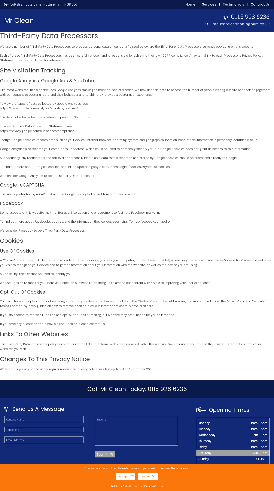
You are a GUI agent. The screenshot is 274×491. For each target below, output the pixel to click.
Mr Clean (19, 20)
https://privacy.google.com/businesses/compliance (37, 131)
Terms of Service (115, 194)
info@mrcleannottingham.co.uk (240, 24)
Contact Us (260, 4)
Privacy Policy (86, 194)
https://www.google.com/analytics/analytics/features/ (39, 108)
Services (209, 4)
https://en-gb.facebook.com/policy (145, 221)
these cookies (179, 468)
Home (190, 4)
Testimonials (233, 4)
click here (146, 306)
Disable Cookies (153, 486)
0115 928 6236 (250, 17)
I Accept (125, 476)
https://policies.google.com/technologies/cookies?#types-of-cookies (119, 167)
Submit (105, 454)
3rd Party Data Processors (126, 486)
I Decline (148, 476)
